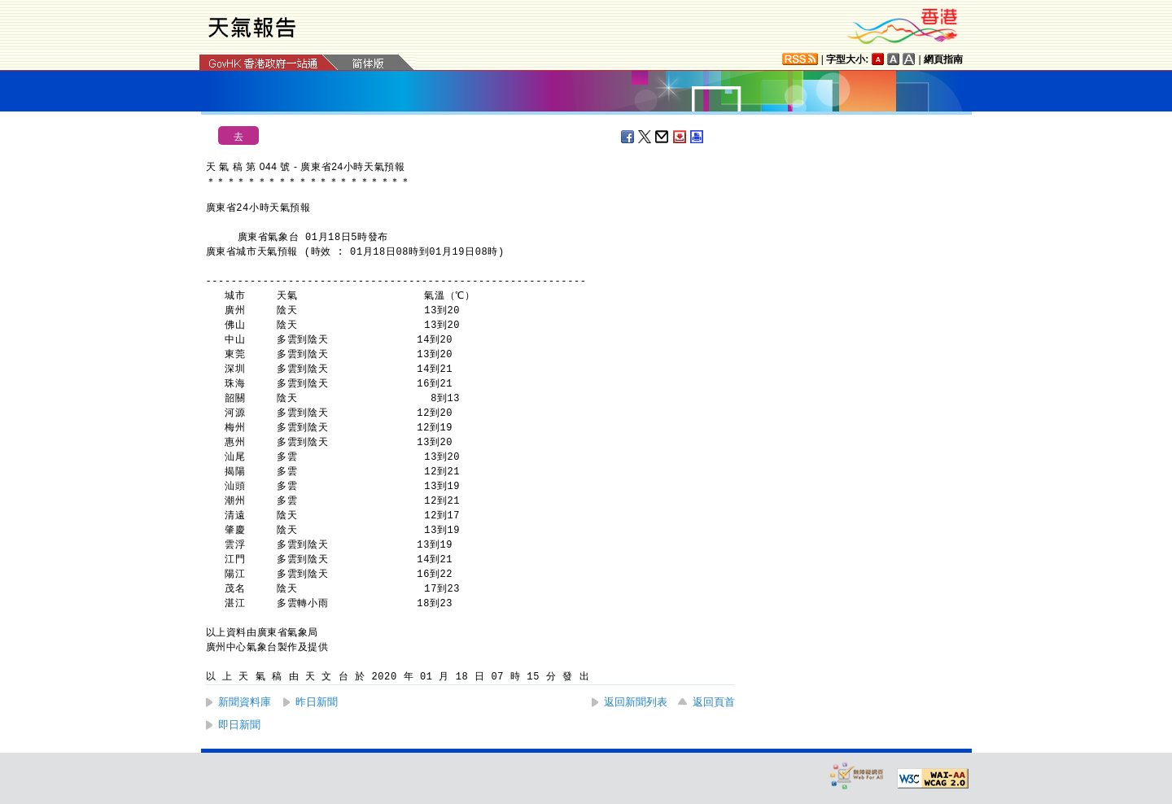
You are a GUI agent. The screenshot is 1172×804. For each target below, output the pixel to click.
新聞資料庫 (244, 702)
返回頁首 (714, 702)
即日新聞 (239, 725)
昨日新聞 (316, 702)
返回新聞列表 (635, 702)
